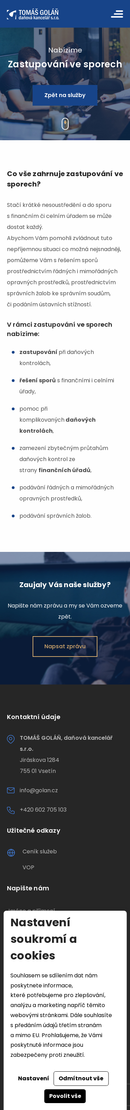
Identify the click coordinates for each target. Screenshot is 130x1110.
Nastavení (33, 1078)
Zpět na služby (65, 95)
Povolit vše (65, 1096)
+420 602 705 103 (43, 810)
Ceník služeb (40, 851)
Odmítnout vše (81, 1078)
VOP (28, 867)
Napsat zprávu (65, 646)
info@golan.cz (39, 790)
